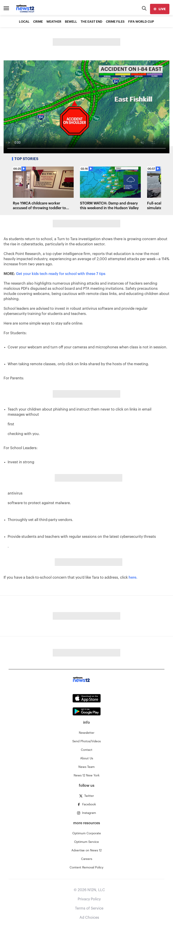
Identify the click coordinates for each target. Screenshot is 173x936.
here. (133, 577)
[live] (159, 9)
